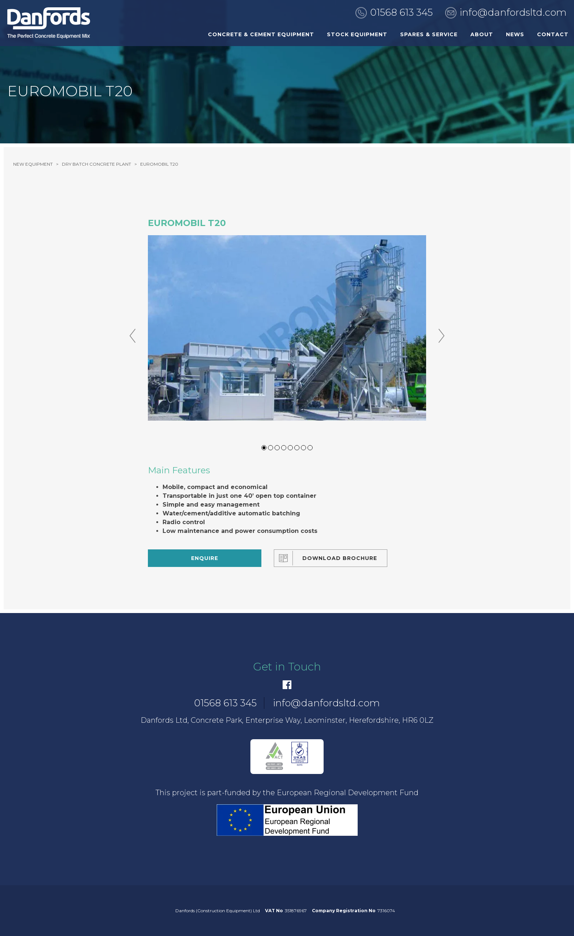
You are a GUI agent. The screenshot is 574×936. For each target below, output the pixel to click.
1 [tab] (263, 447)
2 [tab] (270, 447)
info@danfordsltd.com (513, 12)
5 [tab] (290, 447)
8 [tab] (310, 447)
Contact (553, 34)
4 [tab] (283, 447)
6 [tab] (296, 447)
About (481, 34)
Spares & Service (429, 34)
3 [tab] (277, 447)
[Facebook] (287, 684)
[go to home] (48, 23)
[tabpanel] (287, 328)
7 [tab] (303, 447)
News (515, 34)
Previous (132, 336)
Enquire (204, 558)
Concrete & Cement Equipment (261, 34)
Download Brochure (339, 558)
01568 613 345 (401, 12)
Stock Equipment (357, 34)
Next (441, 336)
